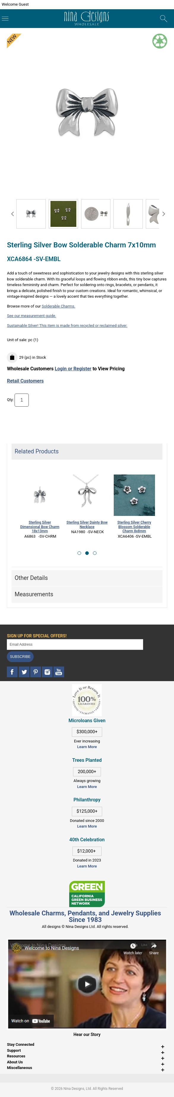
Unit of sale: (17, 340)
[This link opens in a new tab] (87, 883)
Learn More (87, 747)
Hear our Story (87, 1034)
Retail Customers (25, 381)
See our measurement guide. (31, 315)
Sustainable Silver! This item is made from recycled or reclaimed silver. (67, 325)
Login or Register (73, 369)
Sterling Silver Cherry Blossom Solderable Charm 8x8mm (134, 526)
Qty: (10, 400)
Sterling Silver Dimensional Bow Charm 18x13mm (39, 526)
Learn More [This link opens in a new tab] (87, 786)
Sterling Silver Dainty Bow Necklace (87, 524)
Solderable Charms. (58, 306)
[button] (79, 553)
